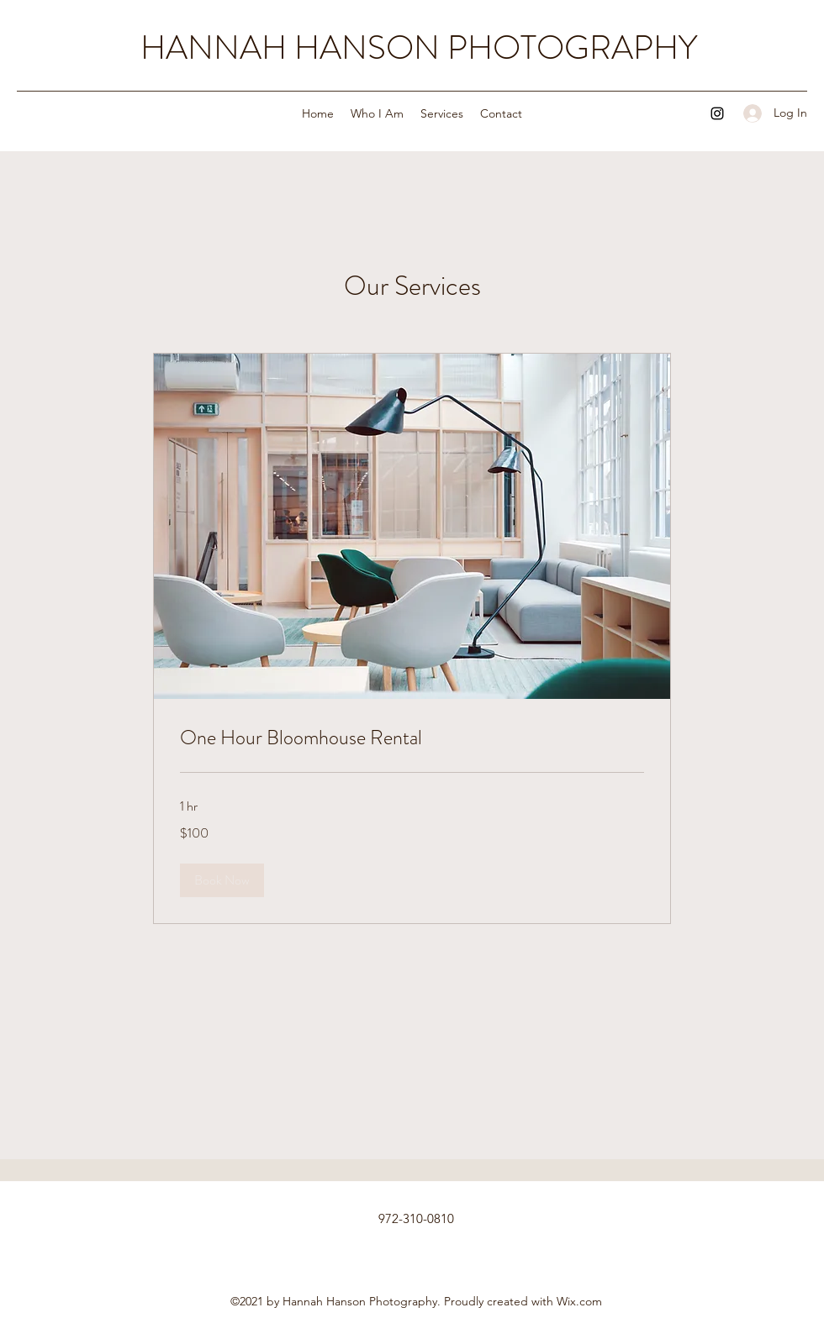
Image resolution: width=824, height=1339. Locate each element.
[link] (412, 738)
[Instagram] (717, 113)
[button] (222, 880)
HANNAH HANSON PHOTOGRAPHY (418, 47)
